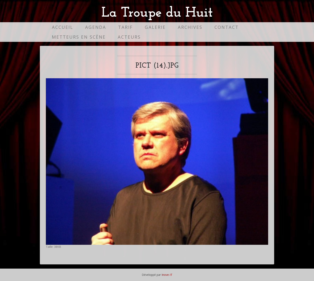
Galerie (155, 27)
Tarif (125, 27)
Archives (190, 27)
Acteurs (129, 37)
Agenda (95, 27)
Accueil (62, 27)
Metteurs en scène (79, 37)
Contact (226, 27)
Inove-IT (167, 275)
